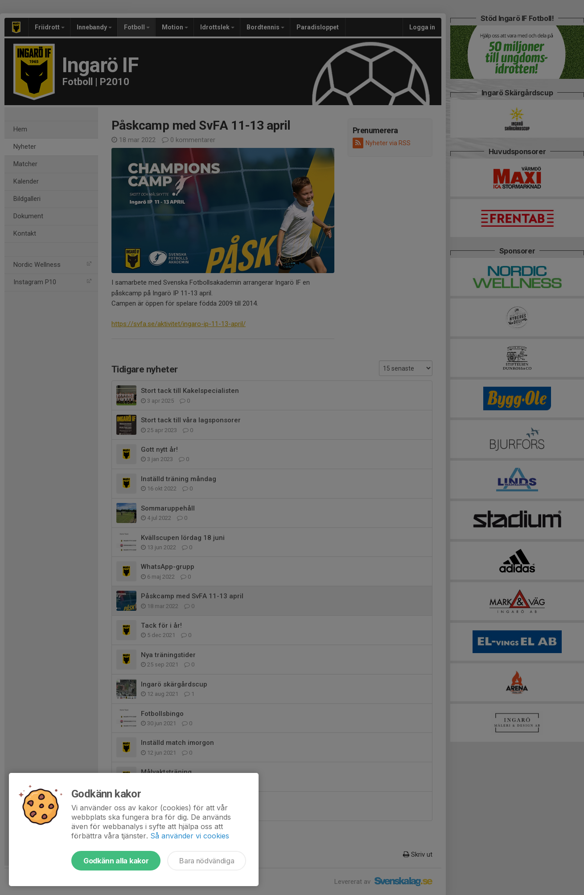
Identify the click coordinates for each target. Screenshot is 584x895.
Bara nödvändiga (206, 860)
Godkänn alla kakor (115, 860)
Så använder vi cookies (189, 835)
